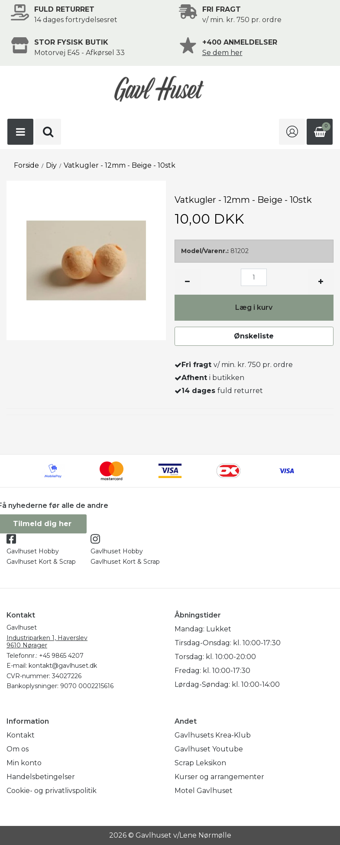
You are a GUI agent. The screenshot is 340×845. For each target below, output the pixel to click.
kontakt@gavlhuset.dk (63, 666)
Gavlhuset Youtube (209, 749)
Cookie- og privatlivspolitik (51, 790)
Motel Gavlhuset (204, 790)
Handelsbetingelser (40, 777)
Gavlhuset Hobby (32, 551)
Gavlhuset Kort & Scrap (41, 562)
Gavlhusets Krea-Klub (213, 735)
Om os (17, 749)
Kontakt (20, 735)
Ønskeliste (254, 336)
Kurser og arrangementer (219, 777)
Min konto (24, 763)
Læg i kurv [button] (253, 307)
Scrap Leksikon (200, 763)
